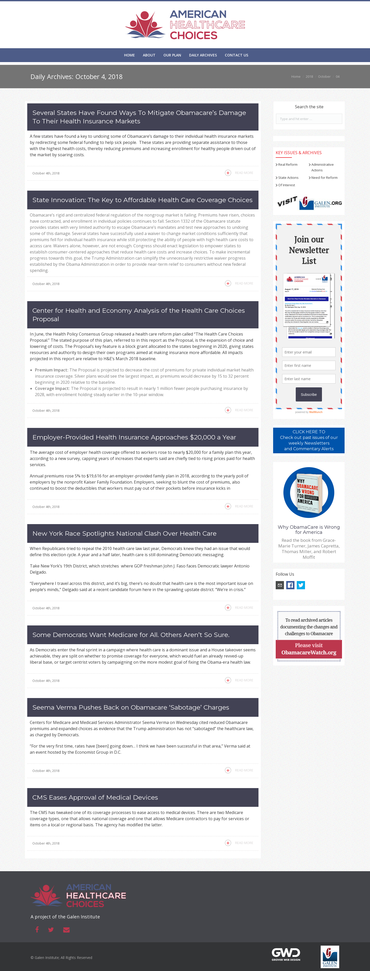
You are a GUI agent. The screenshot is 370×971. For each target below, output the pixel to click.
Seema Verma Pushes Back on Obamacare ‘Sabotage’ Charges (130, 707)
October (324, 76)
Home (296, 76)
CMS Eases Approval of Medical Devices (95, 797)
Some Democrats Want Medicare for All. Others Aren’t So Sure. (130, 635)
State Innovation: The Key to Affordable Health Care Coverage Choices (142, 200)
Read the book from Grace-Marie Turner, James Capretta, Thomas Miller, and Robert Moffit (309, 548)
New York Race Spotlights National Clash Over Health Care (124, 533)
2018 (309, 76)
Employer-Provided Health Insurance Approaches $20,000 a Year (134, 437)
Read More (244, 172)
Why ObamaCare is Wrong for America (309, 529)
